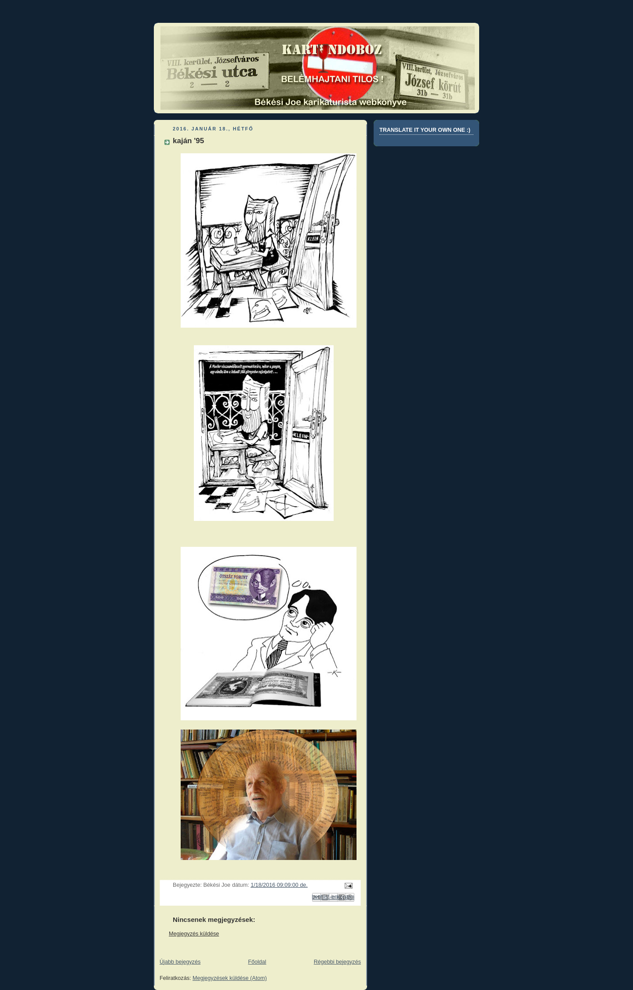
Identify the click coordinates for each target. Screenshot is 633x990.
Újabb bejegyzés (180, 962)
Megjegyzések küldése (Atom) (230, 978)
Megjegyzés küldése (194, 934)
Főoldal (257, 962)
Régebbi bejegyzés (337, 962)
